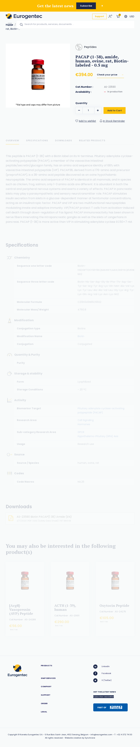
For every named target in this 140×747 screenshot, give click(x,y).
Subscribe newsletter (103, 696)
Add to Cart (114, 112)
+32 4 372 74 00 (124, 734)
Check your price (107, 74)
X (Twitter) (102, 680)
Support (99, 16)
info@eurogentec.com (101, 734)
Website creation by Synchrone (80, 737)
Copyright (12, 734)
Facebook (102, 673)
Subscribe (86, 5)
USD (132, 16)
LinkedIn (101, 666)
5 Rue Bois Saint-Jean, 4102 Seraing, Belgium (66, 734)
